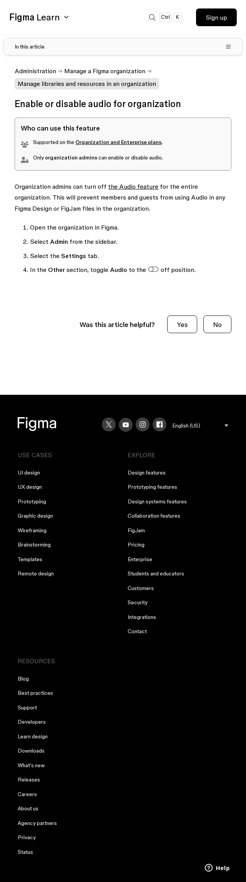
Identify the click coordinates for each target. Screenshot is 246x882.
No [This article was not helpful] (217, 324)
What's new (31, 765)
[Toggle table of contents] (123, 46)
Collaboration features (154, 516)
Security (138, 602)
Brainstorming (34, 545)
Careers (27, 794)
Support (27, 707)
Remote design (36, 573)
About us (28, 808)
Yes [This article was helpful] (182, 324)
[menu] (200, 425)
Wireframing (32, 530)
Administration (35, 70)
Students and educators (156, 573)
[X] (109, 424)
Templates (30, 559)
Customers (141, 588)
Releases (29, 779)
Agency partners (37, 823)
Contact (137, 631)
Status (25, 852)
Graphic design (35, 516)
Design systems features (157, 501)
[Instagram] (143, 424)
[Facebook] (159, 424)
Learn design (33, 736)
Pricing (136, 545)
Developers (32, 722)
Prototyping (32, 501)
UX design (30, 487)
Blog (23, 679)
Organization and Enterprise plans (118, 142)
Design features (147, 473)
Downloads (31, 751)
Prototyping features (152, 487)
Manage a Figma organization (104, 70)
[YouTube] (126, 425)
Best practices (35, 693)
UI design (29, 473)
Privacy (27, 837)
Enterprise (140, 559)
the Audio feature (133, 186)
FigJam (136, 530)
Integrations (142, 617)
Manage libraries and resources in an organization (87, 83)
